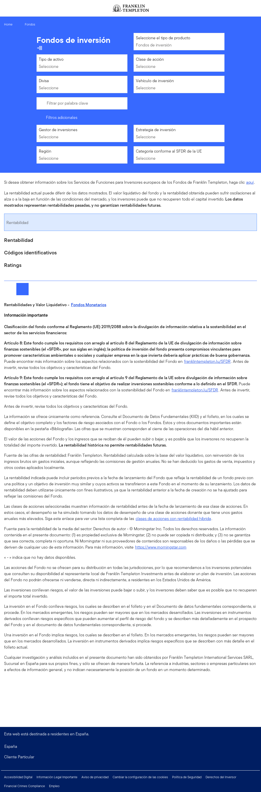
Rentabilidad (17, 223)
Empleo (54, 786)
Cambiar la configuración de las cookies (140, 777)
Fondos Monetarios (88, 305)
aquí (250, 182)
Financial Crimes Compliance (24, 786)
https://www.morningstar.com (160, 547)
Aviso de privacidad (95, 777)
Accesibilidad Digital (18, 777)
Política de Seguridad (186, 777)
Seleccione (48, 66)
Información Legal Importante (57, 777)
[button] (130, 757)
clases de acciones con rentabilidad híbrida (173, 519)
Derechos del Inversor (221, 777)
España (10, 746)
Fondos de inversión (154, 45)
